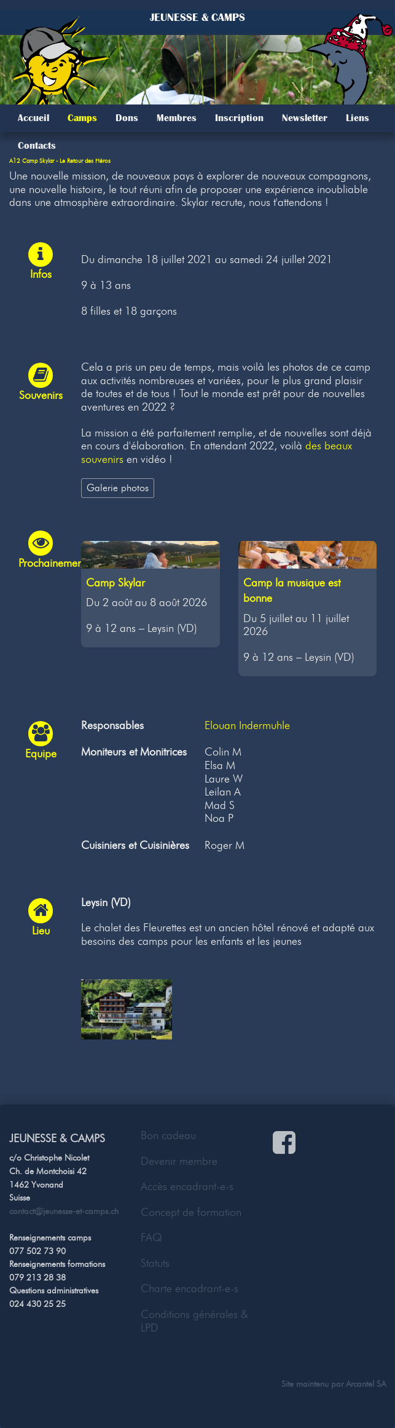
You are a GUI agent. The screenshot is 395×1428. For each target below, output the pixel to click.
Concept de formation (191, 1212)
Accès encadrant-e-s (187, 1186)
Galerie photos (118, 487)
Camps (82, 118)
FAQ (151, 1237)
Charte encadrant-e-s (189, 1288)
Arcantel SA (366, 1383)
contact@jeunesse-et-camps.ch (64, 1211)
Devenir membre (179, 1161)
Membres (177, 118)
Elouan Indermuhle (247, 725)
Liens (357, 118)
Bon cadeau (168, 1135)
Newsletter (304, 118)
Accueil (33, 118)
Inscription (239, 118)
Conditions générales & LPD (194, 1321)
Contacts (37, 146)
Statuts (155, 1263)
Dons (126, 118)
